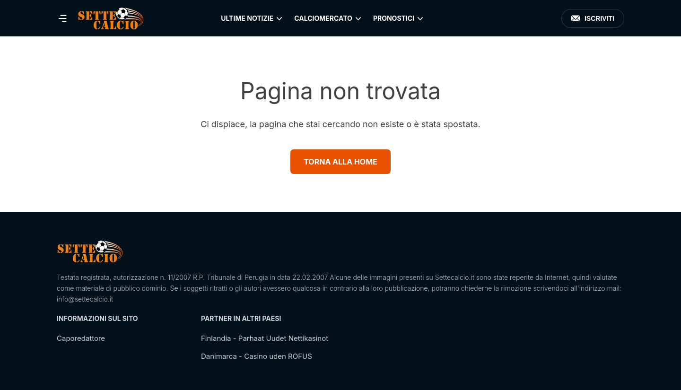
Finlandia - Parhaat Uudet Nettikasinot (264, 338)
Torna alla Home (340, 161)
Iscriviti (592, 18)
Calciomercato (323, 18)
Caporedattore (81, 338)
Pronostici (393, 18)
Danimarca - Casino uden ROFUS (256, 356)
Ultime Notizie (247, 18)
